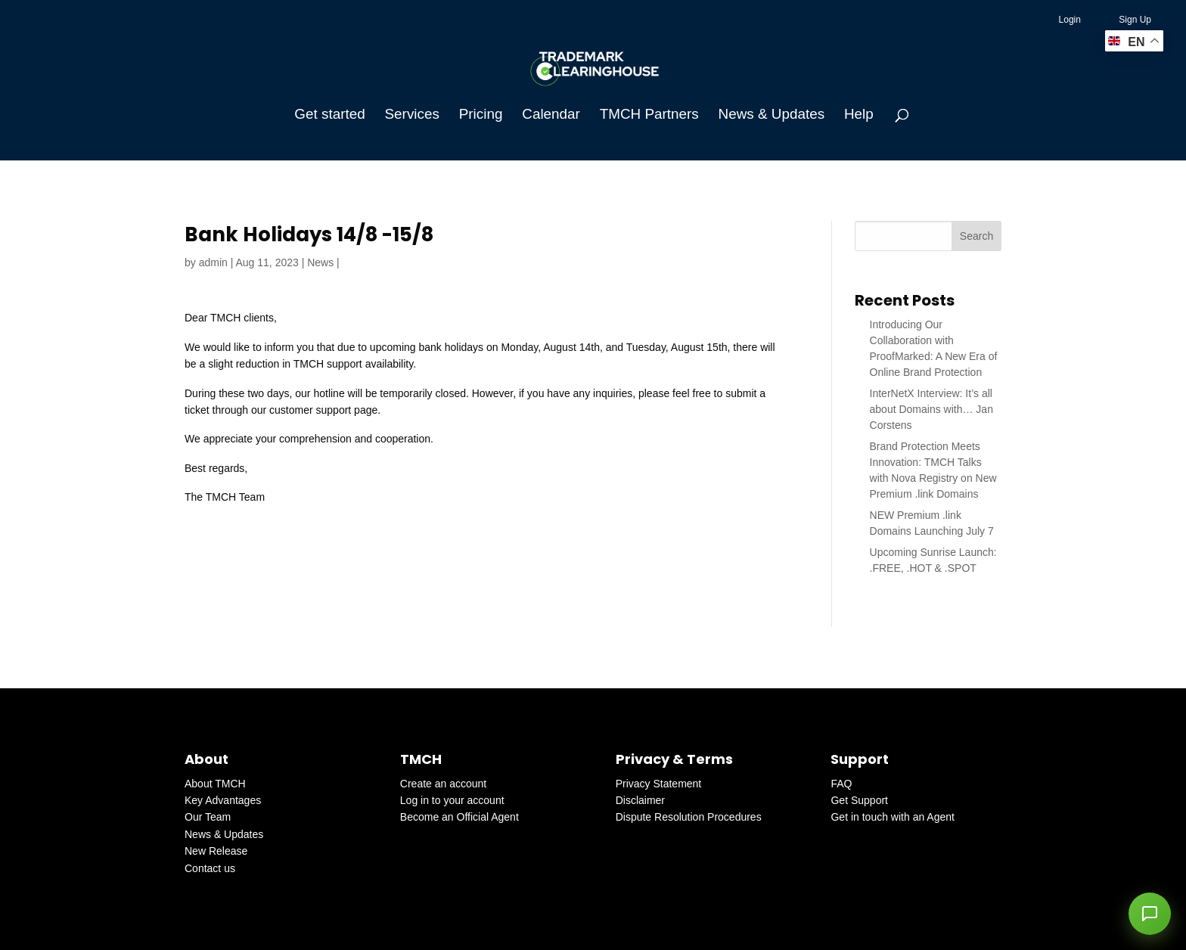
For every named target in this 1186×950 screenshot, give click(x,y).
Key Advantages (223, 800)
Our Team (208, 817)
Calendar (551, 115)
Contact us (210, 868)
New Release (216, 851)
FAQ (841, 784)
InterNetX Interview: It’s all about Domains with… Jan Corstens (931, 409)
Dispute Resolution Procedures (689, 817)
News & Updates (771, 115)
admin (213, 262)
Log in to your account (452, 800)
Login (1070, 19)
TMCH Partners (649, 115)
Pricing (481, 115)
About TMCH (215, 784)
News (320, 262)
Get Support (859, 800)
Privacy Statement (659, 784)
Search (976, 236)
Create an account (443, 784)
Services (412, 115)
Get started (329, 115)
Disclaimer (640, 800)
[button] (1150, 914)
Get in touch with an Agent (892, 817)
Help (859, 115)
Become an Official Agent (459, 817)
